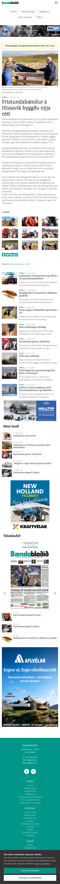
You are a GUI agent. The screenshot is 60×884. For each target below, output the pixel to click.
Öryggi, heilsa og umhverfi (30, 803)
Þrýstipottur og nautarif (24, 435)
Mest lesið (11, 426)
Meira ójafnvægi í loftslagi (32, 327)
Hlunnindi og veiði (30, 833)
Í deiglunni (44, 11)
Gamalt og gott (30, 788)
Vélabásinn (30, 835)
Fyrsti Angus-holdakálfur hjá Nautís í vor (38, 311)
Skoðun (30, 785)
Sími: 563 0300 (30, 757)
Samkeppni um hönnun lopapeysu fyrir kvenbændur (31, 446)
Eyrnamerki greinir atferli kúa (34, 341)
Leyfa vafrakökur (30, 871)
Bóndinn (30, 821)
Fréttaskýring (27, 11)
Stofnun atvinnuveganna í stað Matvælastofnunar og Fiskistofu (35, 389)
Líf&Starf (30, 808)
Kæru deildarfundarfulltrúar (27, 615)
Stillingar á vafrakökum (30, 878)
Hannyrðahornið (30, 818)
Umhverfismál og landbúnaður (30, 797)
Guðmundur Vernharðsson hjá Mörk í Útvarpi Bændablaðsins (38, 277)
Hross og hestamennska (30, 800)
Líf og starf (30, 827)
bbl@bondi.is (30, 760)
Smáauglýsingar (30, 848)
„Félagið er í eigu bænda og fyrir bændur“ (32, 463)
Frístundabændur (18, 264)
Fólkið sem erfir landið (30, 824)
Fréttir (14, 11)
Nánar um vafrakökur (42, 864)
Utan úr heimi (25, 17)
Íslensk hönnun (30, 812)
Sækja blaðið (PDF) (30, 547)
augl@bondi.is (30, 763)
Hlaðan (30, 845)
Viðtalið (30, 830)
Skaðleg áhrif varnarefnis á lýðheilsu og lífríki (38, 294)
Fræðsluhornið (30, 791)
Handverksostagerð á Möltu (26, 472)
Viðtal (39, 17)
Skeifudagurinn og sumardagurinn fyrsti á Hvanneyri (37, 372)
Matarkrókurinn (30, 815)
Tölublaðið (11, 536)
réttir (28, 264)
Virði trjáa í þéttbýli (29, 356)
